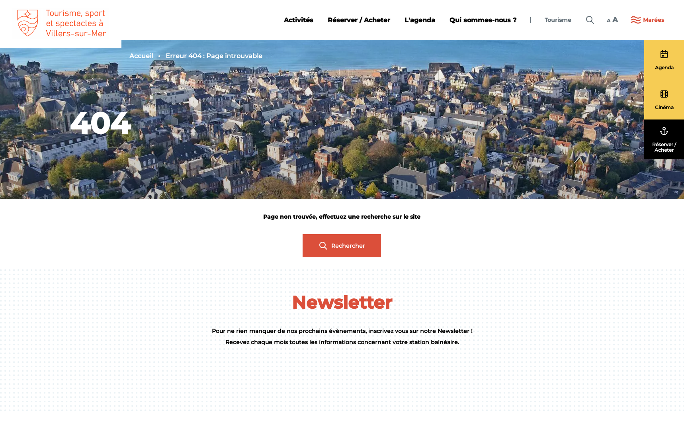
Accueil (141, 56)
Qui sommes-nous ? (482, 20)
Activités (298, 20)
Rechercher (342, 246)
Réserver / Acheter (359, 20)
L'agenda (420, 20)
